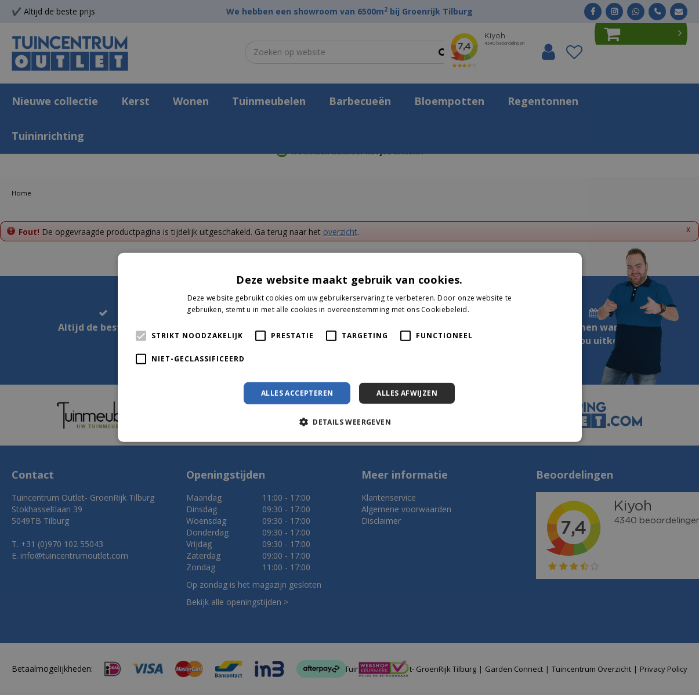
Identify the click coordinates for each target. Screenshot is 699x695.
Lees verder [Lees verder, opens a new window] (491, 309)
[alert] (349, 347)
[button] (349, 422)
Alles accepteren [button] (297, 393)
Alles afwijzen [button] (406, 393)
